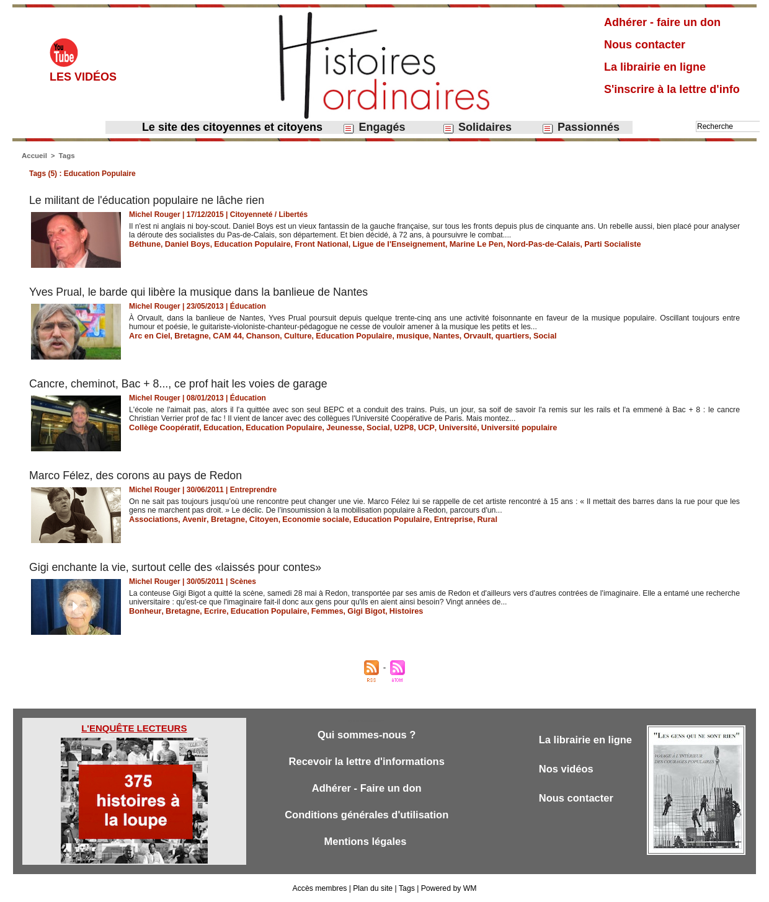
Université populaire (497, 427)
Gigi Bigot (353, 610)
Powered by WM (447, 888)
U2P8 (389, 427)
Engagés (373, 127)
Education (217, 427)
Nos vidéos (567, 770)
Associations (152, 519)
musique (397, 335)
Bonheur (144, 610)
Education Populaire (246, 243)
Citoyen (256, 519)
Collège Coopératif (162, 427)
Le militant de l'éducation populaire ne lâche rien (148, 200)
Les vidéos (83, 77)
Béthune (144, 243)
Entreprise (435, 519)
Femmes (316, 610)
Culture (289, 335)
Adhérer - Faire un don (366, 789)
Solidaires (477, 127)
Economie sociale (304, 519)
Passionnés (580, 127)
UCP (409, 427)
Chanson (256, 335)
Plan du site (373, 888)
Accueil (34, 155)
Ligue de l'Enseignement (384, 243)
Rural (467, 519)
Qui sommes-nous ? (366, 735)
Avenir (190, 519)
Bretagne (188, 335)
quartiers (492, 335)
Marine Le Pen (457, 243)
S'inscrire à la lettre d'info (672, 89)
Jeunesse (333, 427)
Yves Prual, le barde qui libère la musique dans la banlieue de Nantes (201, 292)
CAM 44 (222, 335)
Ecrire (210, 610)
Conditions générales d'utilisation (366, 817)
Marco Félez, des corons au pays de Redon (137, 475)
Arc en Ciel (148, 335)
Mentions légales (366, 844)
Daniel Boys (184, 243)
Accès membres (320, 888)
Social (523, 335)
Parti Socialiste (586, 243)
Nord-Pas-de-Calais (520, 243)
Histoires (391, 610)
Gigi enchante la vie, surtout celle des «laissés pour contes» (177, 567)
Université (439, 427)
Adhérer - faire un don (662, 22)
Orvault (459, 335)
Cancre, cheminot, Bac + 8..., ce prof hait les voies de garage (180, 384)
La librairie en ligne (655, 67)
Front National (311, 243)
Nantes (429, 335)
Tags (65, 155)
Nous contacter (644, 44)
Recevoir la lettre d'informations (367, 762)
